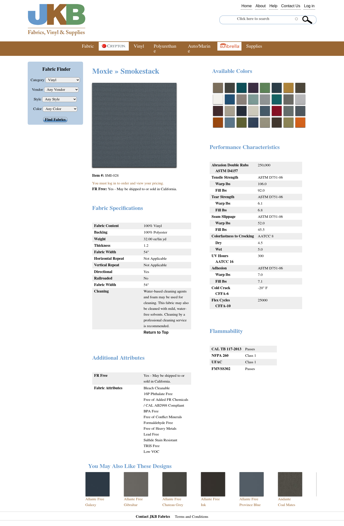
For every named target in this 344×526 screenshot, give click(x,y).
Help (273, 6)
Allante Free (94, 499)
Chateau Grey (172, 505)
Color (38, 109)
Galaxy (90, 505)
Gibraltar (131, 505)
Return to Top (156, 332)
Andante (284, 499)
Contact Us (290, 6)
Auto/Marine (199, 48)
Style (38, 99)
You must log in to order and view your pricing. (128, 183)
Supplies (254, 46)
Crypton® (114, 46)
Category (38, 80)
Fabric (88, 46)
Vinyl (139, 46)
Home (246, 6)
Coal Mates (286, 505)
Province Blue (250, 505)
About (261, 6)
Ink (203, 505)
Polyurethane (165, 48)
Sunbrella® (229, 46)
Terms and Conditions (191, 517)
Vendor (38, 89)
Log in (309, 6)
